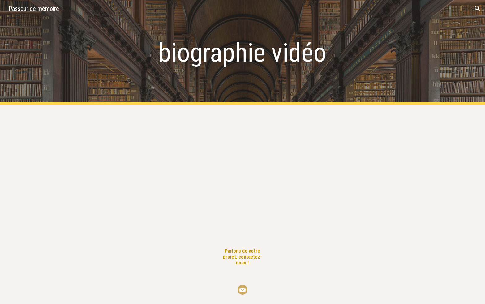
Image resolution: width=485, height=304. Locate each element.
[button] (477, 8)
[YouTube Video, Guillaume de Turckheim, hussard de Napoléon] (151, 172)
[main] (242, 52)
